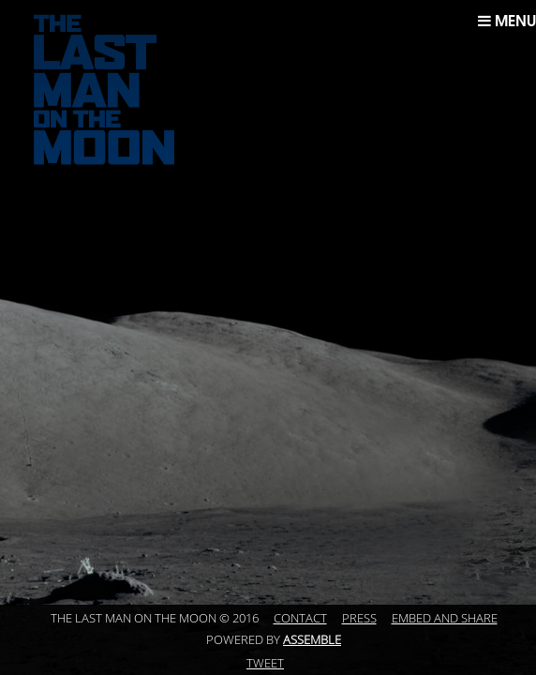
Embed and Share (445, 618)
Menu (507, 20)
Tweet (265, 663)
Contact (300, 618)
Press (359, 618)
